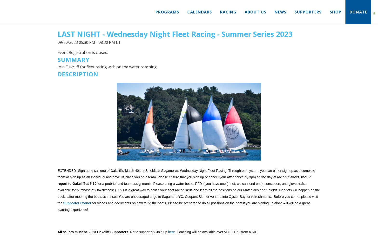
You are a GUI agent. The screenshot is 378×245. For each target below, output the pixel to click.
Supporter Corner (77, 203)
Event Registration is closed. (83, 52)
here (171, 232)
